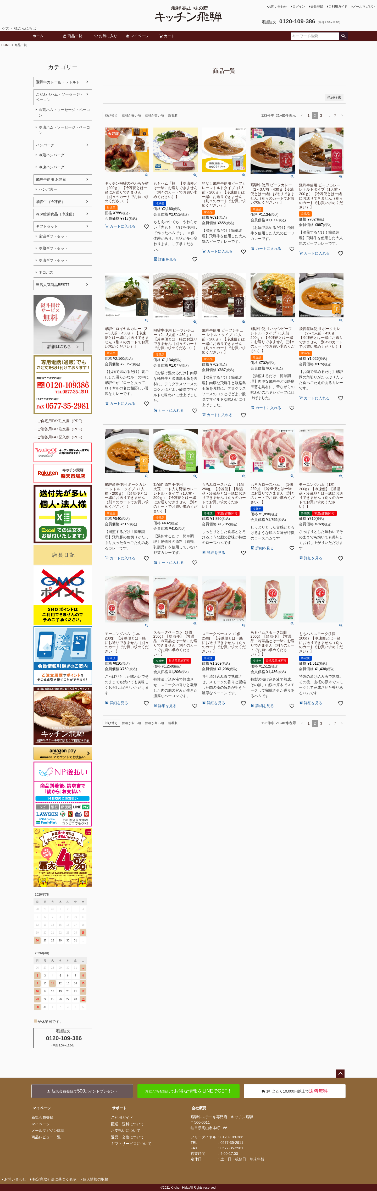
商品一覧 (72, 36)
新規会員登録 (42, 1117)
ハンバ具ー (48, 189)
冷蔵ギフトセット (53, 248)
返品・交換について (127, 1137)
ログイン (298, 6)
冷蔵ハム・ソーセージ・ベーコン (64, 112)
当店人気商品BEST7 (52, 285)
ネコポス (46, 272)
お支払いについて (125, 1130)
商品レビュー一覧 (46, 1137)
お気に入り (105, 36)
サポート (119, 1108)
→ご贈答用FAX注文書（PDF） (59, 429)
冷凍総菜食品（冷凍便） (56, 214)
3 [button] (321, 115)
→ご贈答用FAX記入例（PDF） (59, 437)
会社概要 (199, 1108)
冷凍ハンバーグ (51, 167)
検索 (343, 36)
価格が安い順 (131, 115)
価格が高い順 (154, 115)
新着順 (173, 115)
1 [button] (309, 115)
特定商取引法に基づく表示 (54, 1179)
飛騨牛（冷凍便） (50, 202)
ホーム (37, 36)
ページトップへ (340, 1073)
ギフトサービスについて (131, 1144)
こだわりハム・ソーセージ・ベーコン (60, 97)
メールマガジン (364, 6)
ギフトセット (47, 226)
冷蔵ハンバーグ (51, 155)
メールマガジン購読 (47, 1130)
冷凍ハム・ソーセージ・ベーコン (64, 130)
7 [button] (335, 115)
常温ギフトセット (53, 236)
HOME (6, 45)
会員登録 (317, 6)
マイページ (137, 36)
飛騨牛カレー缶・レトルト (58, 82)
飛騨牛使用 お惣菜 (51, 179)
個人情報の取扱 (95, 1179)
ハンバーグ (45, 145)
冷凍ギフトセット (53, 260)
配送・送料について (127, 1124)
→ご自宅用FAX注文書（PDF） (59, 421)
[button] (302, 115)
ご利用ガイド (338, 6)
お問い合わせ (277, 6)
